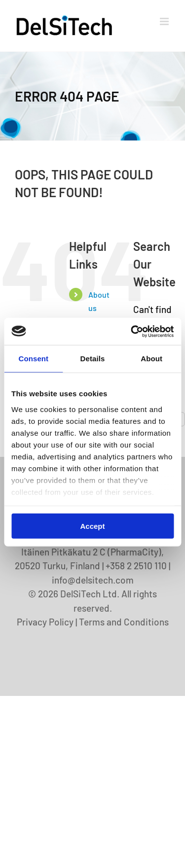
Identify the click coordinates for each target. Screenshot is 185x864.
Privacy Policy (45, 621)
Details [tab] (92, 358)
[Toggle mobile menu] (165, 21)
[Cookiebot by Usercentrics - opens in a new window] (132, 331)
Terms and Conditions (124, 621)
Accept (92, 526)
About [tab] (151, 358)
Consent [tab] (33, 358)
